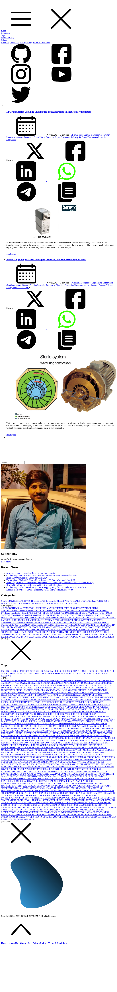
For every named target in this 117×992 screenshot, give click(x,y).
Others (5, 40)
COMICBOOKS (9, 692)
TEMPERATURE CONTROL (77, 634)
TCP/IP (96, 798)
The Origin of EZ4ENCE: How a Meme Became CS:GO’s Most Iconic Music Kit (41, 580)
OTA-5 (58, 762)
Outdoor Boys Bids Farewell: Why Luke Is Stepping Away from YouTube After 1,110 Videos (46, 587)
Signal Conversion (63, 137)
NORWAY (31, 622)
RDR (86, 776)
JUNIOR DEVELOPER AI (91, 740)
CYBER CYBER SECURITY (25, 700)
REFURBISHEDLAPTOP (73, 778)
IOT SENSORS (32, 740)
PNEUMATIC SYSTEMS (43, 625)
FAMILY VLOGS (9, 721)
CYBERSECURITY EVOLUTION (26, 702)
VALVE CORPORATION (64, 807)
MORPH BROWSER (49, 752)
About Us (5, 42)
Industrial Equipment (46, 285)
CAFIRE (38, 688)
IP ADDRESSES (48, 740)
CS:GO (58, 697)
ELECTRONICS (48, 610)
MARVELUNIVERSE (45, 750)
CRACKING (88, 695)
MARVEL (83, 747)
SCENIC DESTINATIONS (24, 630)
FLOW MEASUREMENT (22, 723)
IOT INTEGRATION (15, 740)
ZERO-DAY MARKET (23, 819)
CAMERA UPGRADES (54, 688)
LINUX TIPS (82, 745)
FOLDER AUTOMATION (89, 723)
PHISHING (14, 767)
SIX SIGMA (105, 786)
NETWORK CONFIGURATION (28, 755)
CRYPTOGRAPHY (74, 603)
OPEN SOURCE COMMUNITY (81, 759)
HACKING (40, 731)
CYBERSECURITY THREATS (89, 702)
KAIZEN (108, 740)
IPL (113, 618)
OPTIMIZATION (46, 762)
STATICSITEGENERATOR (77, 793)
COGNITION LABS (97, 690)
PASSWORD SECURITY (31, 764)
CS (64, 673)
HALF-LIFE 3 (101, 731)
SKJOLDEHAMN (9, 788)
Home (3, 30)
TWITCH (60, 802)
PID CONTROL (27, 767)
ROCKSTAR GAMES (46, 781)
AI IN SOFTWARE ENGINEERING (44, 680)
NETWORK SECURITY (79, 755)
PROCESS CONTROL (65, 625)
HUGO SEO (84, 733)
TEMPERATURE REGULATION (16, 800)
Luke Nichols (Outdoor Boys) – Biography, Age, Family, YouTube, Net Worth (39, 590)
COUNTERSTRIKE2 (72, 695)
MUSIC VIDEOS (87, 752)
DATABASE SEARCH (26, 707)
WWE (29, 817)
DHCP (62, 709)
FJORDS (5, 723)
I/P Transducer (77, 135)
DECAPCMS (7, 709)
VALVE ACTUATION (41, 807)
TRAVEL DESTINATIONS (13, 802)
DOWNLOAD (8, 712)
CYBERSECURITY (20, 601)
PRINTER (69, 769)
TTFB (29, 802)
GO (48, 615)
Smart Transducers (90, 137)
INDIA (93, 735)
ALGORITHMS (12, 608)
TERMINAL (38, 800)
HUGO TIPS (7, 735)
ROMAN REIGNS (66, 781)
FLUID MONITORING (65, 723)
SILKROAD (93, 786)
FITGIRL (91, 721)
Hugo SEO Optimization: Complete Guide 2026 (26, 578)
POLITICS (86, 767)
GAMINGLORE (97, 726)
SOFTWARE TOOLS (80, 790)
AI (56, 603)
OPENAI (13, 762)
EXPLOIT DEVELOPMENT (66, 719)
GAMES (53, 601)
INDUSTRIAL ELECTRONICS (32, 738)
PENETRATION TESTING (88, 764)
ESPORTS (103, 610)
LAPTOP (6, 620)
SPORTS (77, 632)
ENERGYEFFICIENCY (12, 716)
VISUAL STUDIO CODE (37, 637)
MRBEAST (97, 620)
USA (81, 805)
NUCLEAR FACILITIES (24, 759)
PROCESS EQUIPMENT (88, 625)
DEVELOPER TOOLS (37, 709)
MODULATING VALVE (27, 752)
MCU (59, 750)
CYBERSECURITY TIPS (13, 704)
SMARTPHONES (70, 630)
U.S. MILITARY (104, 802)
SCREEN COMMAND (37, 783)
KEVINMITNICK (9, 743)
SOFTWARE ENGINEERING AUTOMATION (51, 632)
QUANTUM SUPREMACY (40, 776)
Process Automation (15, 137)
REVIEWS (64, 601)
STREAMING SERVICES (49, 795)
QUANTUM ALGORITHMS (100, 774)
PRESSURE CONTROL (52, 769)
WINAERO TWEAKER (98, 812)
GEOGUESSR (43, 728)
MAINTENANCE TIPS (67, 747)
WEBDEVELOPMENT (60, 637)
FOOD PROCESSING (21, 726)
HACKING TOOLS (84, 731)
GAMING (40, 615)
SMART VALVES (79, 788)
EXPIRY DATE (45, 719)
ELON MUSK (99, 712)
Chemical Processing (65, 285)
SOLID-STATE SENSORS (102, 790)
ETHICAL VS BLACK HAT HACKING (19, 719)
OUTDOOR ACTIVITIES (74, 762)
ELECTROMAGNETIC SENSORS (60, 712)
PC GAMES (76, 601)
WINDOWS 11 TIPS (11, 814)
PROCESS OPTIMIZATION (78, 771)
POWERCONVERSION (103, 767)
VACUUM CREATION (12, 807)
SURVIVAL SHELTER (34, 798)
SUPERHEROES (91, 795)
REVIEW (106, 627)
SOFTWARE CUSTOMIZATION (94, 630)
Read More (11, 254)
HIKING (19, 733)
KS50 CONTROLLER (49, 743)
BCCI (31, 685)
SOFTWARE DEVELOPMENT (15, 632)
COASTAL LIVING (61, 690)
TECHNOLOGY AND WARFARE (47, 634)
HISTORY (55, 615)
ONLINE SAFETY (45, 759)
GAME (22, 615)
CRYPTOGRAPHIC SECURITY (16, 697)
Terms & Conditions (41, 42)
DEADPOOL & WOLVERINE (64, 707)
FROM (27, 603)
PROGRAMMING (41, 627)
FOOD (102, 613)
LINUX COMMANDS (20, 745)
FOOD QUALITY (40, 726)
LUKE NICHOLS (10, 671)
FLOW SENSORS (51, 613)
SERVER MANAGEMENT (82, 783)
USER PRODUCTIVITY (95, 805)
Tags (3, 35)
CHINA (20, 690)
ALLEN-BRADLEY (104, 680)
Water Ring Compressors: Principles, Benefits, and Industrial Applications (46, 259)
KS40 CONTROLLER (28, 743)
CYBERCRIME (66, 700)
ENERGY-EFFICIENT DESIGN (83, 714)
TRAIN (111, 800)
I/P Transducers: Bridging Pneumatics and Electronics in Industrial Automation (48, 111)
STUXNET (67, 795)
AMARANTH (8, 683)
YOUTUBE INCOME (95, 817)
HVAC (17, 735)
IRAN (76, 740)
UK (39, 805)
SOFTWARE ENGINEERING (56, 790)
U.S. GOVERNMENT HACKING (80, 802)
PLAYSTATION (43, 767)
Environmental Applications (86, 285)
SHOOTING (43, 786)
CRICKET (75, 608)
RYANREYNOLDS (84, 781)
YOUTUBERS (46, 603)
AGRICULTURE (20, 680)
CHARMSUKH (89, 688)
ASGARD (58, 683)
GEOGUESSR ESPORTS (61, 728)
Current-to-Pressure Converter (97, 135)
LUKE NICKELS (47, 747)
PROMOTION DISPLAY (21, 774)
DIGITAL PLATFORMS (77, 709)
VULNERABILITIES (68, 810)
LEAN (68, 743)
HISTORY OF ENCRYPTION (38, 733)
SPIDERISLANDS (56, 793)
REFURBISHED (53, 778)
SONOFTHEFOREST (29, 793)
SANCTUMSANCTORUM (13, 783)
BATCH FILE (21, 685)
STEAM (94, 793)
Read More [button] (6, 562)
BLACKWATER (58, 685)
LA (63, 743)
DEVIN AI (53, 709)
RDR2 (92, 776)
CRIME (98, 695)
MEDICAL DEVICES (72, 750)
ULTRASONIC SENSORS (61, 805)
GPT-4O (5, 731)
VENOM (96, 807)
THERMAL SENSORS (96, 800)
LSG (19, 747)
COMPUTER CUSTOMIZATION (57, 692)
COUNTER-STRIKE (11, 673)
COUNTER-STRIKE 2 (32, 673)
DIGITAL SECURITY (99, 709)
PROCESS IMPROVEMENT (51, 771)
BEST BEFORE (42, 685)
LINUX (93, 743)
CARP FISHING (73, 688)
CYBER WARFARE (49, 700)
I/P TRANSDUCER (47, 735)
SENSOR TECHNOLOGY (49, 630)
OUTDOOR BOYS (100, 622)
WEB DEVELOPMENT (49, 812)
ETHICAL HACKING (11, 613)
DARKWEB (98, 704)
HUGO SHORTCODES (101, 733)
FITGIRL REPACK (105, 721)
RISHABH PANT (27, 781)
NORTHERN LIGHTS (80, 757)
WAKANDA (85, 810)
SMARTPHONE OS (25, 790)
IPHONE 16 (62, 740)
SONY (43, 793)
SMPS (38, 790)
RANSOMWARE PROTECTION (68, 776)
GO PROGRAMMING (105, 728)
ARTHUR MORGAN (43, 683)
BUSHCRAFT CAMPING (22, 688)
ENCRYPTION (8, 714)
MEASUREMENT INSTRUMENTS (42, 620)
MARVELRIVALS (26, 750)
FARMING (23, 721)
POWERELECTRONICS (12, 769)
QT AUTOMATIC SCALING (46, 774)
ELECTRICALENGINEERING (29, 712)
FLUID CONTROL (69, 613)
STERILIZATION (107, 793)
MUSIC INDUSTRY (69, 752)
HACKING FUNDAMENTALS (60, 731)
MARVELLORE (9, 750)
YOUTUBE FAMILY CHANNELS (69, 817)
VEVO (105, 807)
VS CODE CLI (51, 810)
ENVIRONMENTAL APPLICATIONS (60, 716)
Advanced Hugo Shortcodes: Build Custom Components (30, 573)
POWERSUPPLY (32, 769)
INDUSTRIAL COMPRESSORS (45, 618)
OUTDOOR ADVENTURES (95, 601)
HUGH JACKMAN (61, 733)
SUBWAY (78, 795)
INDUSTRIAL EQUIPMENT (73, 618)
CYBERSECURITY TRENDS (65, 704)
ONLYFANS (60, 759)
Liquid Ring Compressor (102, 283)
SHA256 (32, 786)
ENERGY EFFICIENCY (67, 610)
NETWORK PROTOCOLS (55, 755)
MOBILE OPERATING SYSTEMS (75, 620)
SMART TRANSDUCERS (58, 788)
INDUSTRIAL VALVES (85, 738)
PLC (53, 767)
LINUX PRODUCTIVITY (63, 745)
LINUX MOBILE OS (41, 745)
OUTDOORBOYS (10, 625)
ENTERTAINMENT (88, 610)
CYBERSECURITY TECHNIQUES (58, 702)
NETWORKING (9, 622)
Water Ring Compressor (81, 283)
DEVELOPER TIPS (30, 610)
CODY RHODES (79, 690)
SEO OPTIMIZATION (58, 783)
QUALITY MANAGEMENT (62, 627)
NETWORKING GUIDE (51, 757)
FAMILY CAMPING (105, 719)
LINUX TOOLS (18, 620)
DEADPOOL (43, 707)
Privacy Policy (26, 42)
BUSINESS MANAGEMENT (49, 608)
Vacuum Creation (29, 285)
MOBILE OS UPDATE (94, 750)
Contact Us (14, 42)
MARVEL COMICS (98, 747)
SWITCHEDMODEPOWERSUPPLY (62, 798)
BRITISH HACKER (94, 685)
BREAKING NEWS (75, 685)
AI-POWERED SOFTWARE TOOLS (78, 680)
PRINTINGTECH (83, 769)
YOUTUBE (47, 817)
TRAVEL (95, 634)
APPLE (29, 683)
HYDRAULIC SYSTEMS (98, 615)
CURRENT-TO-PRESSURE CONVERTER (86, 697)
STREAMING (30, 795)
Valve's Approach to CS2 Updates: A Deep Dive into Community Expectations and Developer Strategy (50, 582)
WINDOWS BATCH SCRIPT (34, 814)
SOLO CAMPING (10, 793)
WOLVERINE (92, 814)
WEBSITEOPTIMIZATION (74, 812)
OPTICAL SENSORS (28, 762)
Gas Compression (14, 285)
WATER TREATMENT (28, 812)
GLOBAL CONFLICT (84, 728)
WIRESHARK (78, 814)
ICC (59, 735)
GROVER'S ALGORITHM (22, 731)
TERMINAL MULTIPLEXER (58, 800)
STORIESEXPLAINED (93, 632)
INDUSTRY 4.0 (104, 738)
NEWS (5, 601)
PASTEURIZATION (52, 764)
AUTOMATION (28, 608)
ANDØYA (20, 683)
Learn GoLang (7, 38)
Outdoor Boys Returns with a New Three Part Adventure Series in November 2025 (41, 575)
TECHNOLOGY (40, 601)
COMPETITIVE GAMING (29, 692)
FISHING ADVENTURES (73, 721)
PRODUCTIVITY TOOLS (19, 627)
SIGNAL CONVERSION (75, 786)
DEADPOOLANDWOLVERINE (93, 707)
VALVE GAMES (84, 807)
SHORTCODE (56, 786)
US (76, 805)
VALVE (27, 807)
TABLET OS (85, 798)
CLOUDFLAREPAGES (35, 690)
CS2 (70, 673)
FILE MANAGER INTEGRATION (45, 721)
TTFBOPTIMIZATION (44, 802)
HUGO (35, 603)
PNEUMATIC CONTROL (68, 767)
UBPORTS (6, 805)
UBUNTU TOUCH (21, 805)
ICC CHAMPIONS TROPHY (76, 735)
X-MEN (36, 817)
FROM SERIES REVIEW (69, 726)
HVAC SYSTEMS (77, 615)
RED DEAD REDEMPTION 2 (30, 778)
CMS (61, 603)
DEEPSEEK (20, 709)
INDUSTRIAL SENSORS (99, 618)
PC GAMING (68, 764)
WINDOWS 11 (78, 637)
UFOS (33, 805)
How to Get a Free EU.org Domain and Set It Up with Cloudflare (34, 585)
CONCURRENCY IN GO (85, 692)
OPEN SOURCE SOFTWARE (50, 622)
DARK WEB (85, 704)
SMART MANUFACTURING (32, 788)
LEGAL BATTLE (80, 743)
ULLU (104, 634)
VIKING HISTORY (34, 810)
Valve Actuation (48, 137)
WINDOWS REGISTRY (59, 814)
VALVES (20, 637)
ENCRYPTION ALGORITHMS (30, 714)
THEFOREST (79, 800)
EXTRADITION (87, 719)
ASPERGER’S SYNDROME (77, 683)
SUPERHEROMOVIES (12, 798)
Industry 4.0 (76, 137)
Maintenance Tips (21, 287)
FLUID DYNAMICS (89, 613)
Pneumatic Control (32, 137)
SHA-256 (23, 786)
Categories (5, 33)
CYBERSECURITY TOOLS (38, 704)
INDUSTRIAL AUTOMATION (15, 618)
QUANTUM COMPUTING (89, 627)
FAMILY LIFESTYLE (12, 603)
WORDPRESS (93, 637)
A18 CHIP (6, 680)
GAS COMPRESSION (25, 728)
